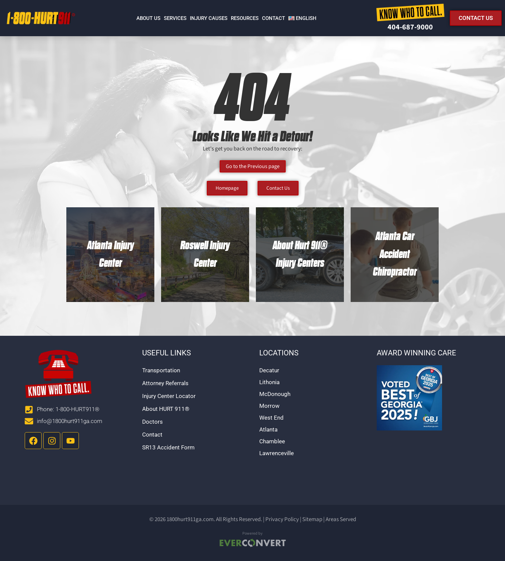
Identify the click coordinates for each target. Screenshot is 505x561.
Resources (245, 18)
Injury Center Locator (169, 396)
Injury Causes (208, 18)
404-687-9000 (410, 27)
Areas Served (341, 519)
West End (271, 417)
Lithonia (269, 382)
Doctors (152, 421)
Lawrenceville (276, 453)
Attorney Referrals (165, 383)
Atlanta (268, 429)
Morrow (269, 405)
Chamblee (272, 441)
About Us (148, 18)
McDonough (274, 394)
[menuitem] (303, 18)
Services (175, 18)
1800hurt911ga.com (190, 519)
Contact (273, 18)
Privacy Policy (282, 519)
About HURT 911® (165, 408)
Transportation (161, 370)
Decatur (269, 370)
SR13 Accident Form (168, 447)
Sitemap (312, 519)
